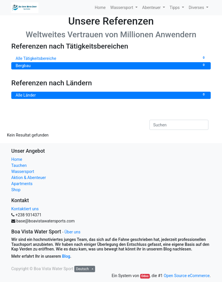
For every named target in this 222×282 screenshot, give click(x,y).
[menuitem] (100, 7)
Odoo (145, 276)
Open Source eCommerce (187, 275)
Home (16, 159)
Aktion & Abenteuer (28, 177)
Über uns (72, 232)
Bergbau (111, 65)
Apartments (22, 183)
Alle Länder (111, 94)
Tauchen (19, 165)
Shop (16, 189)
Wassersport (22, 171)
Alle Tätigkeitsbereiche (111, 58)
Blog (66, 256)
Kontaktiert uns (25, 209)
